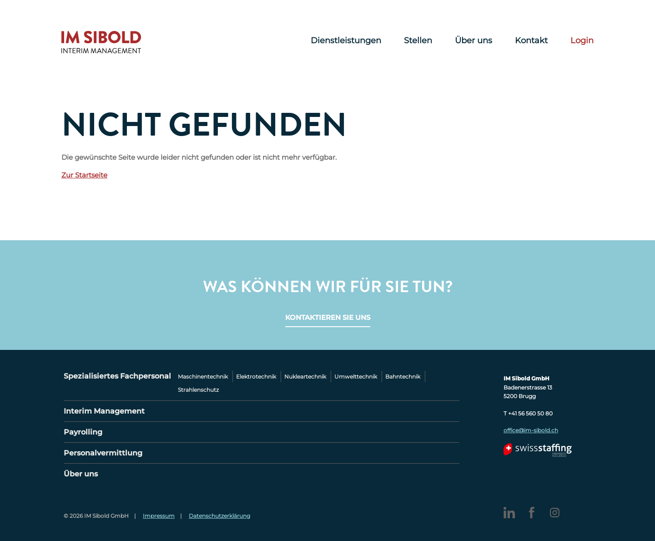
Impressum (159, 515)
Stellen (418, 41)
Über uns (473, 41)
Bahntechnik (402, 376)
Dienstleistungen (346, 41)
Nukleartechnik (305, 376)
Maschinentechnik (203, 376)
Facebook (532, 512)
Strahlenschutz (198, 389)
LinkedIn (509, 512)
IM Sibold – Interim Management (101, 42)
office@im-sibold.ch (531, 430)
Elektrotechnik (256, 376)
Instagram (554, 512)
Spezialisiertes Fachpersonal (117, 376)
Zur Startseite (84, 175)
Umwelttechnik (355, 376)
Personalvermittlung (103, 453)
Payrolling (83, 432)
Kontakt (531, 41)
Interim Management (104, 411)
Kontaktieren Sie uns (327, 317)
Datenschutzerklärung (219, 515)
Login (582, 41)
